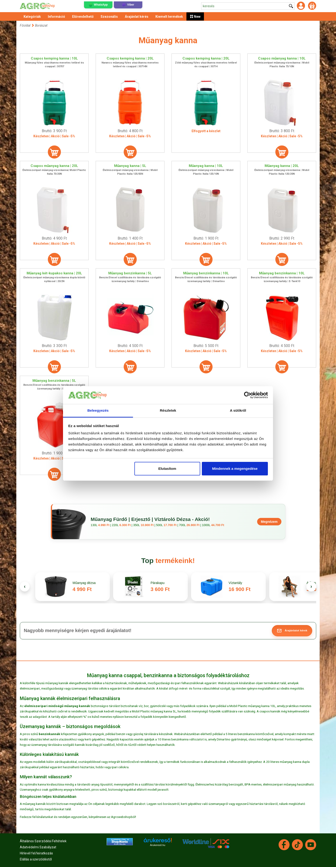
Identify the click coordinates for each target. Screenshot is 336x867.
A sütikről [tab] (238, 410)
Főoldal (25, 25)
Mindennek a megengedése (235, 469)
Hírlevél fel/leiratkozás (36, 853)
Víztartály (235, 583)
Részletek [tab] (168, 410)
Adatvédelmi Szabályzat (38, 847)
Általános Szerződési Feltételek (43, 841)
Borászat (41, 25)
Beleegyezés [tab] (97, 410)
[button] (292, 630)
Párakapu (157, 583)
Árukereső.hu (157, 845)
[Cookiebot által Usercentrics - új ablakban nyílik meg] (247, 395)
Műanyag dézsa (84, 583)
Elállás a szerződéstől (36, 859)
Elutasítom (167, 469)
